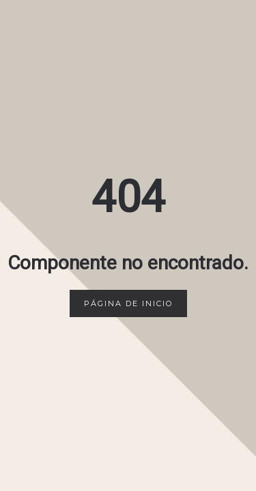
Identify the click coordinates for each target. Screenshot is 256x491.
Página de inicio (128, 303)
